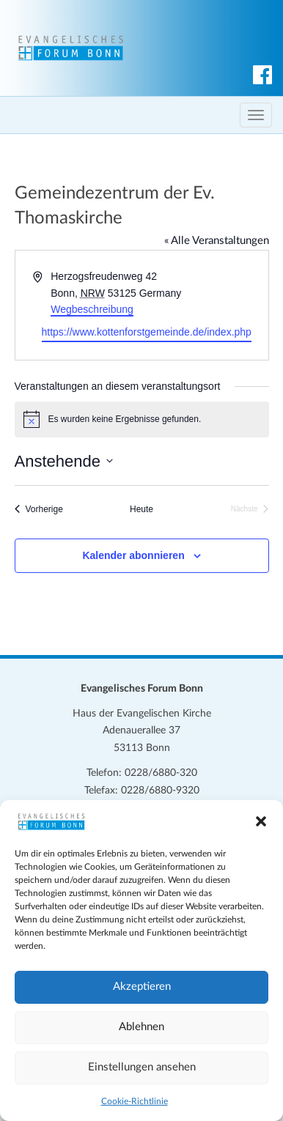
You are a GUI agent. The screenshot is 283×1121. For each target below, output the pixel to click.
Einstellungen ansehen (142, 1067)
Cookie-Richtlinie (134, 1101)
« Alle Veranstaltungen (216, 240)
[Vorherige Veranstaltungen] (39, 509)
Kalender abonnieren (133, 555)
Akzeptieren (142, 986)
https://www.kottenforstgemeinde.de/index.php (146, 332)
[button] (261, 821)
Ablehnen (141, 1026)
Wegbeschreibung (92, 309)
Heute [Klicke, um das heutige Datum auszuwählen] (141, 509)
